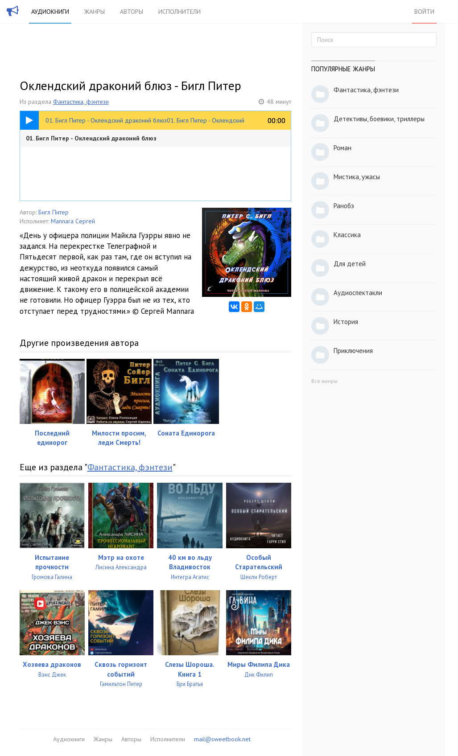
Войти (424, 12)
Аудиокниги (50, 12)
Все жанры (324, 381)
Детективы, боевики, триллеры (379, 119)
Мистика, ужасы (357, 177)
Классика (347, 234)
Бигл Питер (53, 212)
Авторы (131, 12)
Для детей (350, 263)
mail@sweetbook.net (222, 739)
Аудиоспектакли (358, 292)
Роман (342, 148)
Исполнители (179, 12)
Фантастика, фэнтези (81, 102)
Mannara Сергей (73, 221)
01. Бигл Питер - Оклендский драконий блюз (91, 138)
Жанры (94, 12)
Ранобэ (344, 205)
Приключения (353, 350)
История (346, 321)
